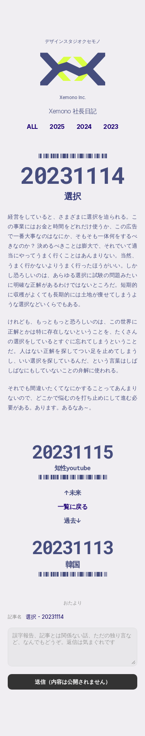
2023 (110, 126)
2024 (84, 126)
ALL (32, 126)
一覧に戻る (72, 506)
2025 (56, 126)
